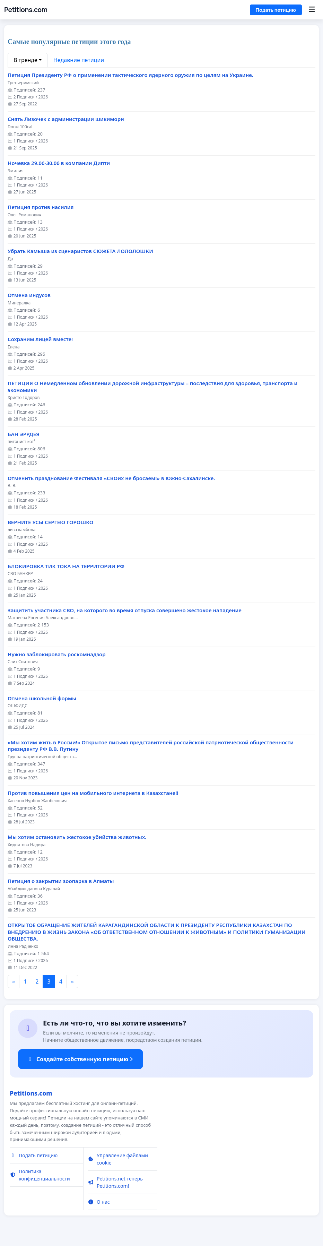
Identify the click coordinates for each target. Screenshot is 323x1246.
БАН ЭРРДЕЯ (24, 434)
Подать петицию (276, 10)
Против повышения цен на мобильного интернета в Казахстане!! (93, 793)
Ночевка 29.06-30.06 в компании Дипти (59, 163)
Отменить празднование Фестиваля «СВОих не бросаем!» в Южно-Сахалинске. (111, 478)
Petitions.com (25, 9)
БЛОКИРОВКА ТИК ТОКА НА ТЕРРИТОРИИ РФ (66, 566)
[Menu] (312, 10)
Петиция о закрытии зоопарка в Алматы (61, 881)
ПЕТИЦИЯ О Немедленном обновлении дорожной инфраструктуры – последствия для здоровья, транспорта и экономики (152, 386)
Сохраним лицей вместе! (40, 339)
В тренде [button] (25, 60)
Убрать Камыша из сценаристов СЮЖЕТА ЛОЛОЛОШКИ (80, 251)
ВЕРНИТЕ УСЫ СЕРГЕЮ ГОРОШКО (50, 522)
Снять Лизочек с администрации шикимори (66, 119)
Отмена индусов (29, 295)
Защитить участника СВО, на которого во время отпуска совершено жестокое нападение (125, 610)
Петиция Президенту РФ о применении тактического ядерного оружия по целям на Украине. (130, 75)
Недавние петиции (78, 60)
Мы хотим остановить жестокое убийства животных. (77, 837)
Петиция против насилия (40, 207)
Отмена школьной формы (42, 698)
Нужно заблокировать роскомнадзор (57, 654)
